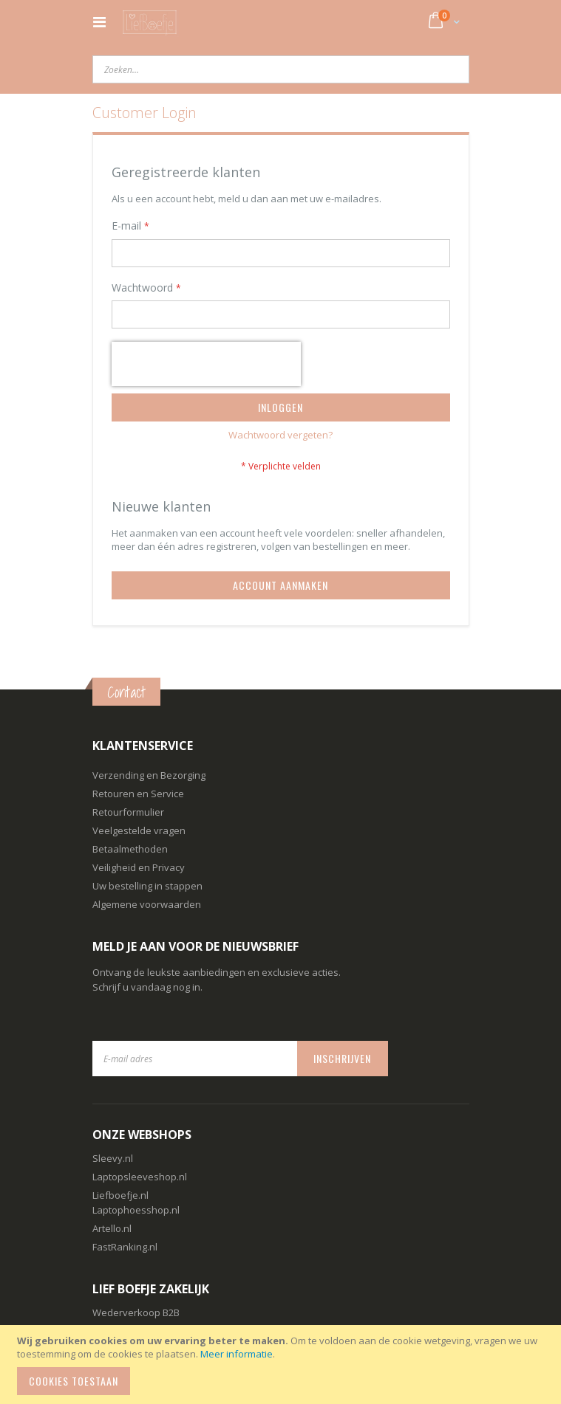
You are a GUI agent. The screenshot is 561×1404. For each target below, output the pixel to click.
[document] (282, 1364)
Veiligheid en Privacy (138, 867)
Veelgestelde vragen (139, 830)
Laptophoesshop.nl (136, 1210)
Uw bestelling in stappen (147, 885)
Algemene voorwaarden (146, 904)
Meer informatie (236, 1353)
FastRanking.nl (124, 1246)
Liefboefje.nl (120, 1195)
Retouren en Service (138, 793)
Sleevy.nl (112, 1158)
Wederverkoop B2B (136, 1312)
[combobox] (280, 69)
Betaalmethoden (130, 849)
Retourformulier (128, 812)
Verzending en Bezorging (148, 775)
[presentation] (206, 364)
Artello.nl (112, 1228)
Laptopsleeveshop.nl (139, 1176)
